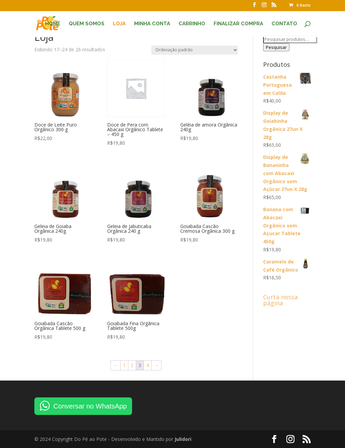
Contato (284, 24)
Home (52, 24)
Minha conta (152, 24)
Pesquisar (276, 47)
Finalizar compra (238, 24)
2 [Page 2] (132, 365)
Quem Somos (86, 24)
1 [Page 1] (124, 365)
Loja (119, 24)
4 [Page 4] (147, 365)
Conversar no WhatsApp (90, 406)
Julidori (183, 439)
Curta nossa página (280, 300)
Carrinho (192, 24)
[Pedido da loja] (194, 50)
